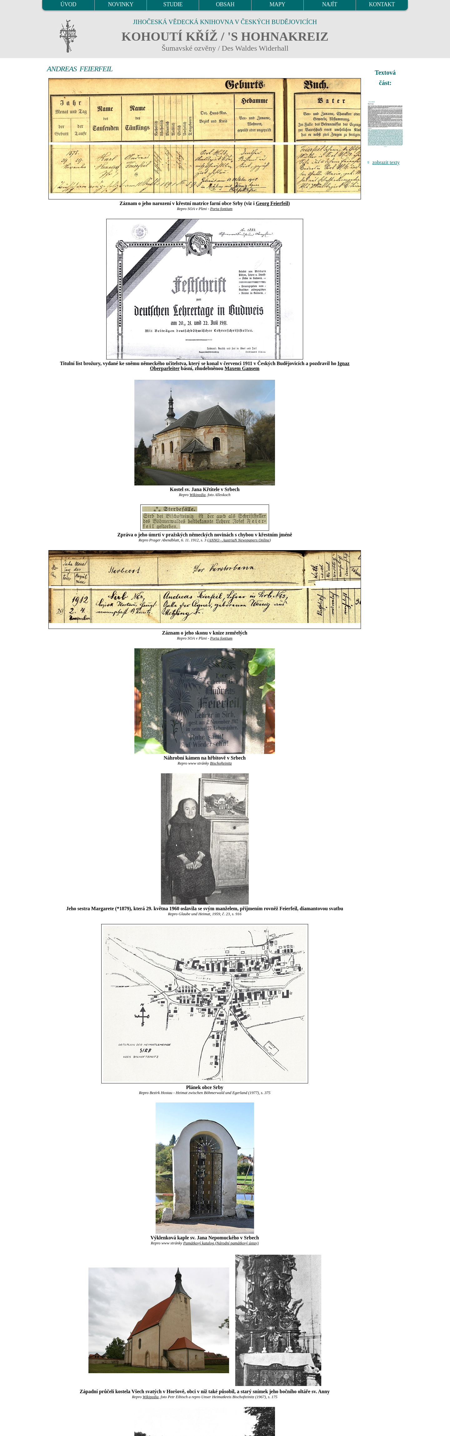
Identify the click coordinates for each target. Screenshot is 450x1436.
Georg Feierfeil (272, 203)
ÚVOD (68, 4)
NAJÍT (329, 4)
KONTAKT (382, 4)
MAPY (277, 4)
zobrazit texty (386, 162)
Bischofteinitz (221, 763)
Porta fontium (221, 209)
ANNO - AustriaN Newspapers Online (239, 540)
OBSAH (225, 4)
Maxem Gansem (242, 368)
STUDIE (173, 4)
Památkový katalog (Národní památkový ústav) (220, 1243)
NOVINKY (120, 4)
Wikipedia (198, 495)
